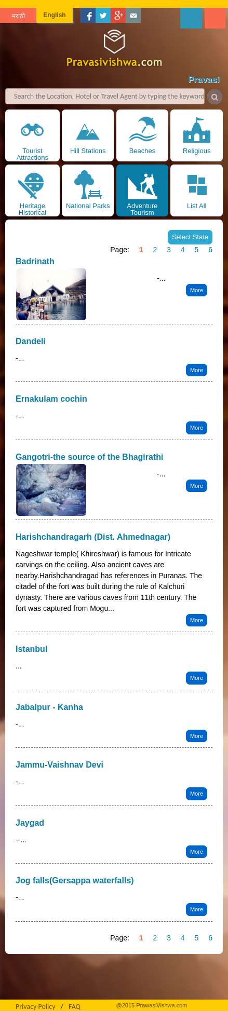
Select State (190, 237)
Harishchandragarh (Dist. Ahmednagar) (93, 536)
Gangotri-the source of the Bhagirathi (89, 457)
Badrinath (35, 261)
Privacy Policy (36, 1006)
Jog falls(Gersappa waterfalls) (75, 880)
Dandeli (31, 341)
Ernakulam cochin (51, 398)
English (54, 15)
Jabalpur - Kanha (49, 707)
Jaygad (30, 822)
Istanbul (31, 649)
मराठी (18, 16)
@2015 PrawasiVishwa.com (151, 1005)
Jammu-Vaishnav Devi (59, 764)
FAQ (75, 1006)
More (196, 290)
